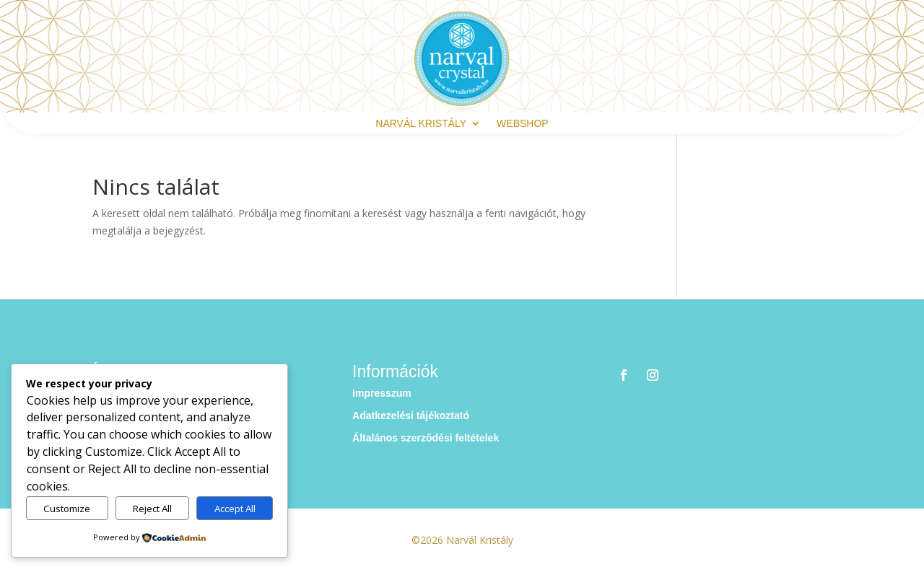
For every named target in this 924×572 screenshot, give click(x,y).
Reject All (152, 508)
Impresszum (381, 393)
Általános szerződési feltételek (425, 438)
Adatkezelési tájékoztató (410, 415)
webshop (523, 123)
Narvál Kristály (420, 123)
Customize (66, 508)
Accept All (235, 508)
